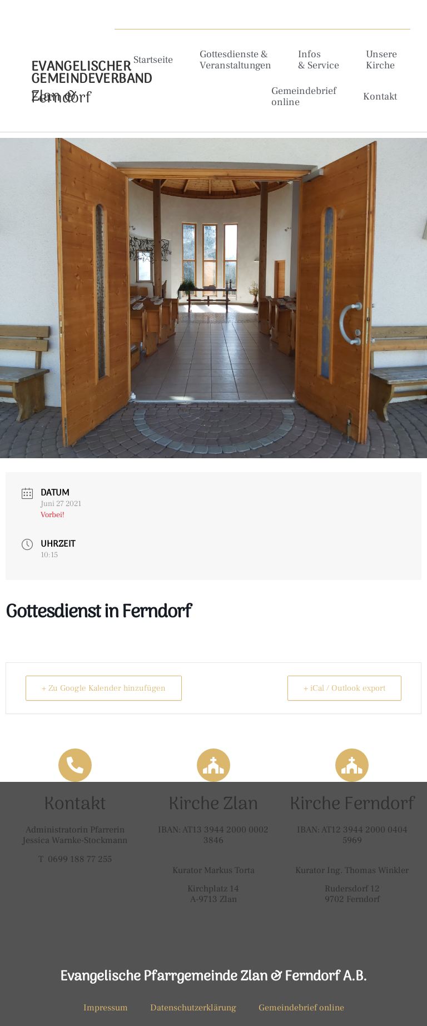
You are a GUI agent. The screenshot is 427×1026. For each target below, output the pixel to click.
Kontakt (380, 96)
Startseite (153, 59)
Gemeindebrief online (303, 96)
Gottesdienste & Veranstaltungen (235, 60)
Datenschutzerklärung (193, 1007)
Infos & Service (318, 60)
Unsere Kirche (381, 60)
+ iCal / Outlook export (344, 688)
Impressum (105, 1007)
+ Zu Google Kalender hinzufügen (104, 688)
